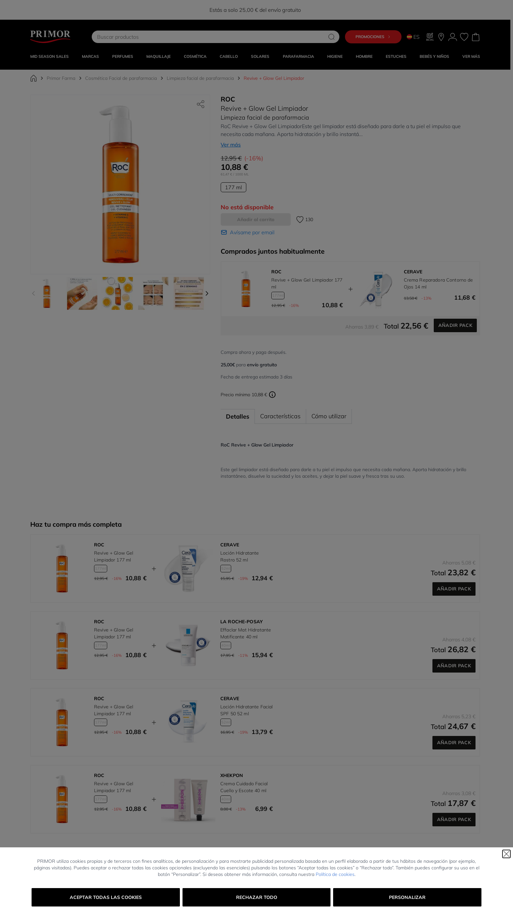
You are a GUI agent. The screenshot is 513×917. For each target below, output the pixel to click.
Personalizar (407, 897)
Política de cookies (335, 874)
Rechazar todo (256, 897)
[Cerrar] (506, 854)
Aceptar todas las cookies (106, 897)
